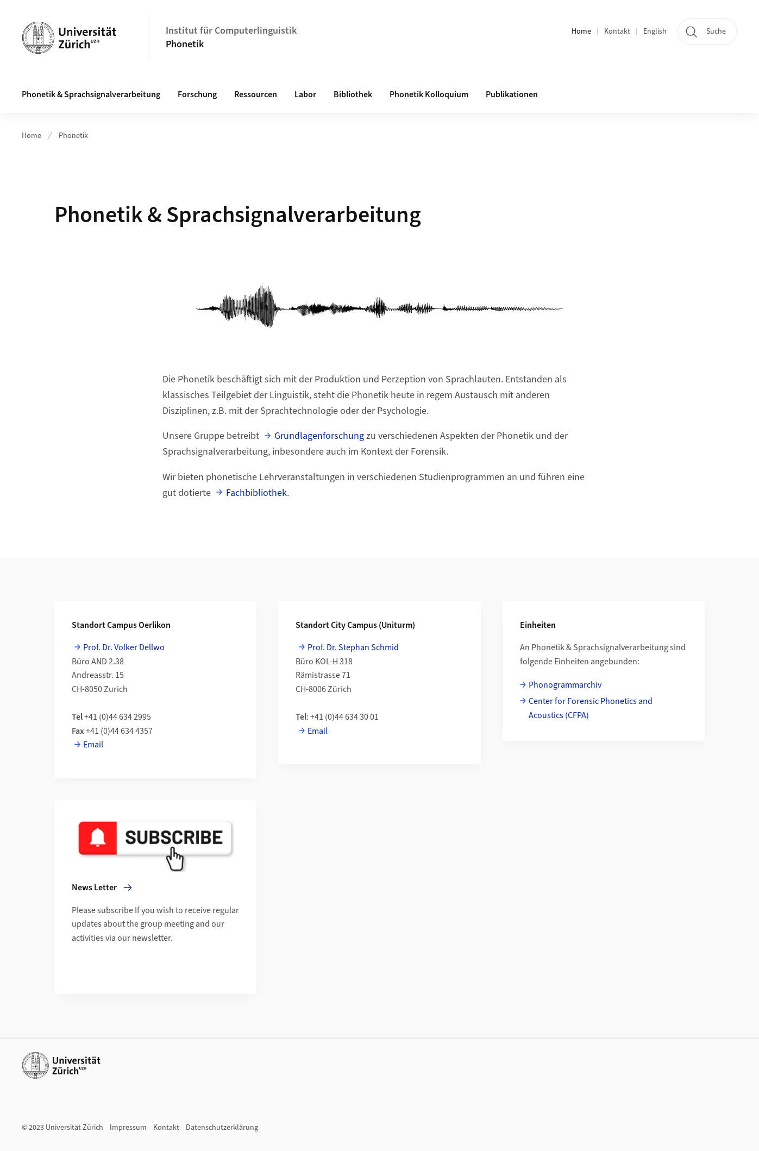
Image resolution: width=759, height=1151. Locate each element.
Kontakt (617, 31)
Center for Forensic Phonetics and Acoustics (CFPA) (591, 708)
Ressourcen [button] (255, 94)
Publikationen (512, 94)
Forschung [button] (197, 94)
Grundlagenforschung (319, 436)
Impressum (128, 1127)
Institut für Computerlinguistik (231, 30)
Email (93, 745)
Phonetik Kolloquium (429, 94)
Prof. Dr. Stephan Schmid (353, 647)
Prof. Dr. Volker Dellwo (124, 647)
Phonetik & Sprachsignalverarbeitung (91, 94)
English (655, 31)
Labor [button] (305, 94)
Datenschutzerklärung (222, 1127)
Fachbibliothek (256, 493)
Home (581, 31)
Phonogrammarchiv (565, 685)
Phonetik (185, 44)
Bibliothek (353, 94)
